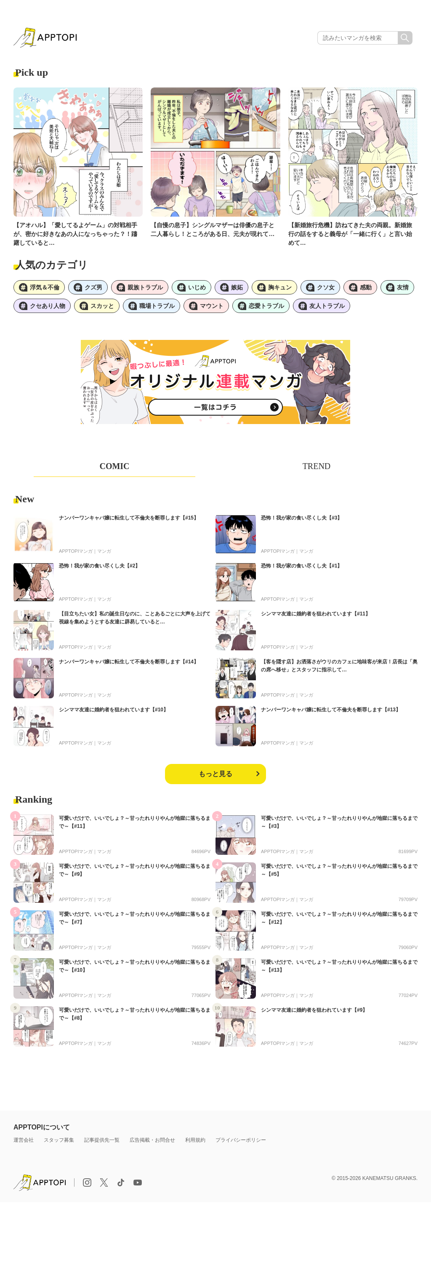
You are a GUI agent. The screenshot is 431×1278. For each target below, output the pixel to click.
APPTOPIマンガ (76, 551)
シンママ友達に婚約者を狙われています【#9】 (314, 1010)
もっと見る (215, 773)
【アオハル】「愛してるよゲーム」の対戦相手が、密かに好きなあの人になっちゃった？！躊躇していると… (75, 234)
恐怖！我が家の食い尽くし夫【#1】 (301, 566)
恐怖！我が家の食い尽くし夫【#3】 (301, 518)
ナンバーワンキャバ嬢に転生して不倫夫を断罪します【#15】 (129, 518)
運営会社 (23, 1140)
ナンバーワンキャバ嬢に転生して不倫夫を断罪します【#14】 (129, 662)
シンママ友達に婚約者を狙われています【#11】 (315, 614)
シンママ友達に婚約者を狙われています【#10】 (113, 710)
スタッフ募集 (59, 1140)
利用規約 (195, 1140)
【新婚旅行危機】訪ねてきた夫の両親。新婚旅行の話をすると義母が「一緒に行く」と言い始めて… (350, 234)
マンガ (104, 551)
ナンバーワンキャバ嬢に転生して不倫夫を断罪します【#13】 (331, 710)
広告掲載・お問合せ (152, 1140)
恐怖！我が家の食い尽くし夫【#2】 (99, 566)
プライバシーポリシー (241, 1140)
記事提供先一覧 (102, 1140)
